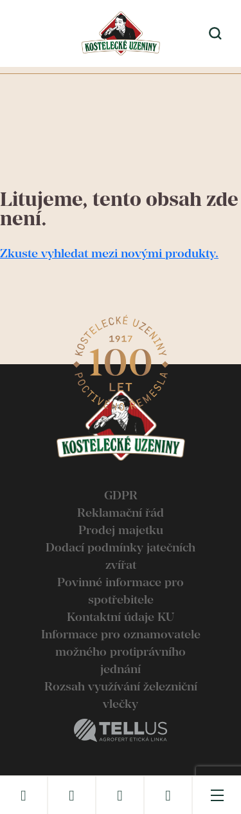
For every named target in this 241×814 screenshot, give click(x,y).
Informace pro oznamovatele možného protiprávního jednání (121, 651)
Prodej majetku (120, 530)
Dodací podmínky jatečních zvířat (120, 556)
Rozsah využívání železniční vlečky (120, 695)
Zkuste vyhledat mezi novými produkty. (109, 253)
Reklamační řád (120, 512)
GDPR (121, 495)
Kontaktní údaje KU (120, 617)
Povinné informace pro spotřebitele (120, 590)
